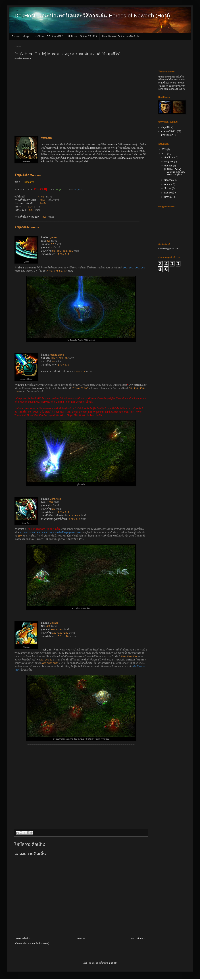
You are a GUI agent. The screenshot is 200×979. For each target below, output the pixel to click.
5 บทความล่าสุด (21, 36)
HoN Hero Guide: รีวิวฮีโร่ (82, 36)
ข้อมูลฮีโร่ (165, 127)
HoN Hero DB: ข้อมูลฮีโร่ (49, 36)
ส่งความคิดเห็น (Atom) (38, 943)
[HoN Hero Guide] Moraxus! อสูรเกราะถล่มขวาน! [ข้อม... (174, 172)
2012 (164, 153)
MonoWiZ (27, 58)
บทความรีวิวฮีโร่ (168, 131)
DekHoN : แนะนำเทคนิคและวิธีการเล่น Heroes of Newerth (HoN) (92, 16)
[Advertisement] (34, 97)
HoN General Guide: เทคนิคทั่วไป (120, 36)
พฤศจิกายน (170, 157)
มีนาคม (168, 188)
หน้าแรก (81, 938)
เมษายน (168, 184)
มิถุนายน (168, 165)
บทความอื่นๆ (167, 135)
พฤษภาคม (169, 180)
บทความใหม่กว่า (23, 938)
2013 (164, 149)
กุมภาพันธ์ (169, 192)
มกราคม (168, 197)
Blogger (112, 963)
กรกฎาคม (169, 161)
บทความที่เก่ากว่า (138, 938)
